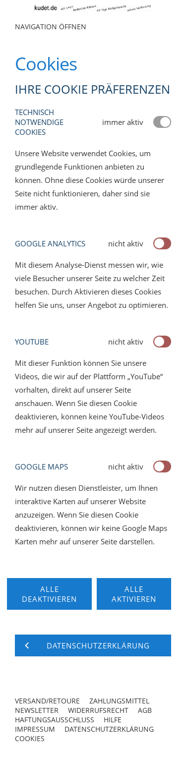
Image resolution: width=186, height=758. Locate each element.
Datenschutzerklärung (109, 729)
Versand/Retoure (47, 700)
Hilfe (113, 719)
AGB (145, 710)
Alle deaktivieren (49, 594)
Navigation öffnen (50, 26)
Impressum (35, 729)
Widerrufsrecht (98, 710)
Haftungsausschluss (54, 719)
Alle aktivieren (134, 594)
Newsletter (37, 710)
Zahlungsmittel (119, 700)
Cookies (30, 738)
